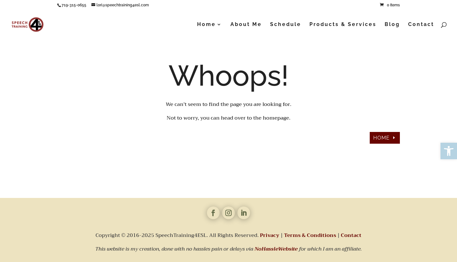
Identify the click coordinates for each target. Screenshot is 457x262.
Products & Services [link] (342, 24)
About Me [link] (246, 24)
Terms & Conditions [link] (310, 235)
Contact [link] (421, 24)
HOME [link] (381, 138)
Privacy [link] (269, 235)
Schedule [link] (285, 24)
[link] (448, 151)
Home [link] (206, 24)
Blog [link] (392, 24)
